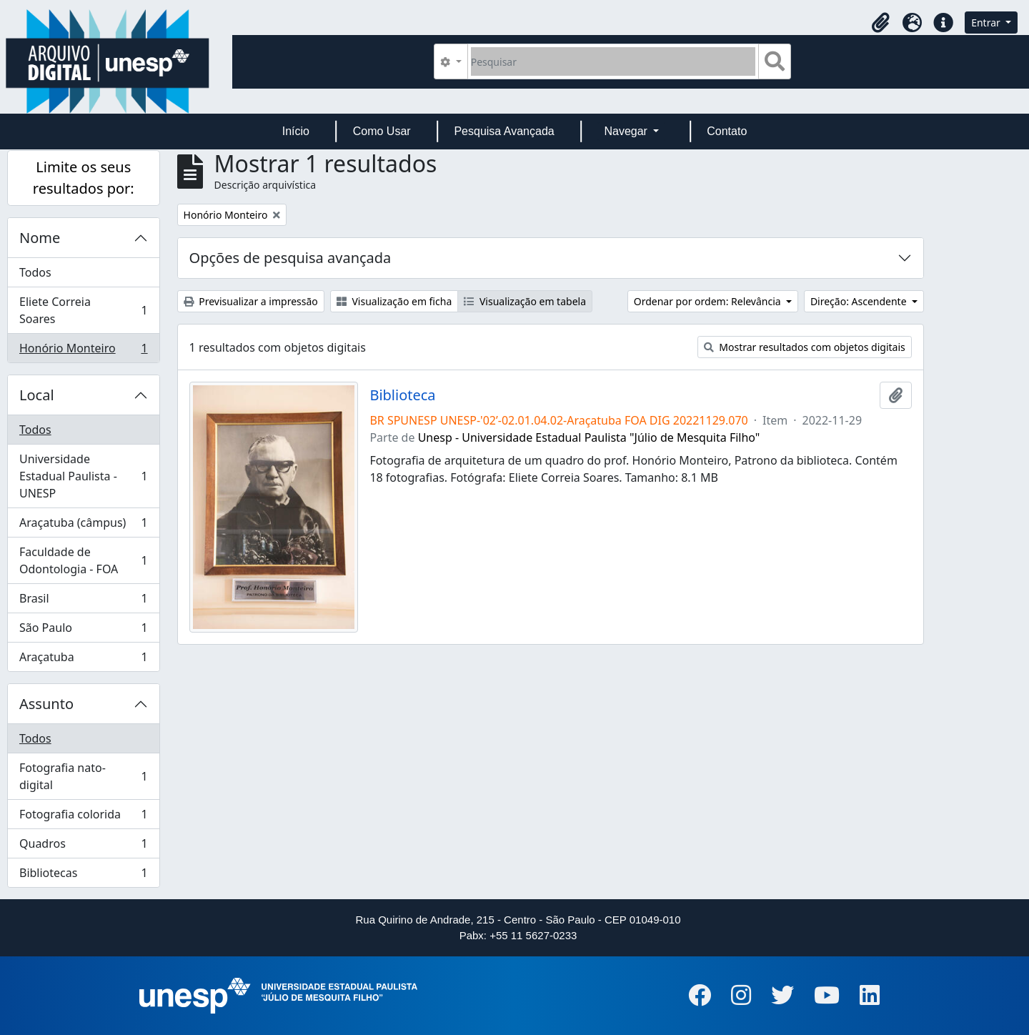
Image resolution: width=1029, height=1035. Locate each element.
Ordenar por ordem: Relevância (709, 301)
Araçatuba (83, 659)
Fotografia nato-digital (83, 776)
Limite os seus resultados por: (83, 177)
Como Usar (382, 131)
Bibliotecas (83, 875)
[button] (880, 23)
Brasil (83, 601)
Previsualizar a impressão (251, 301)
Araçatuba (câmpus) (83, 526)
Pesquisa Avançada (504, 131)
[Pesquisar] (613, 61)
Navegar (627, 131)
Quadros (83, 846)
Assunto (46, 703)
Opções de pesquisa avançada (290, 257)
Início (295, 131)
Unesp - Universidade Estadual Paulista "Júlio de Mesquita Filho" (589, 437)
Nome (39, 237)
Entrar (987, 22)
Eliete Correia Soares (83, 310)
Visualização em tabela (525, 301)
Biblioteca (402, 395)
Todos (35, 272)
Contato (727, 131)
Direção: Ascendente (859, 301)
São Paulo (83, 631)
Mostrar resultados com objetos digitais (804, 347)
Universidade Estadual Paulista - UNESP (83, 476)
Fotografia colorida (83, 817)
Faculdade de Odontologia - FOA (83, 560)
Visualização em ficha (394, 301)
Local (36, 395)
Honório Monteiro (83, 351)
